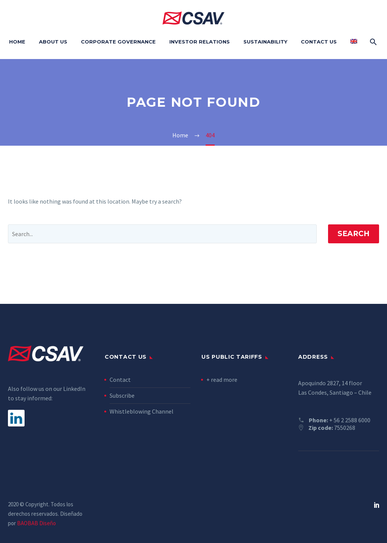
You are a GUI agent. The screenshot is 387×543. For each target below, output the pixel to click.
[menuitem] (354, 42)
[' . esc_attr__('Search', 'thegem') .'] (162, 233)
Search (353, 233)
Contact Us (319, 42)
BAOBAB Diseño (36, 523)
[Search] (372, 42)
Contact (120, 379)
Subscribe (122, 395)
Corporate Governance (118, 42)
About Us (53, 42)
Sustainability (265, 42)
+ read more (221, 379)
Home (17, 42)
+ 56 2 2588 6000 (349, 420)
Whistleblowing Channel (141, 411)
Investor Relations (199, 42)
